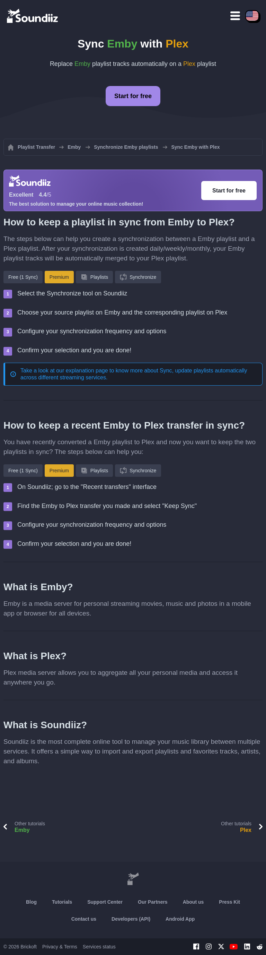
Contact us (83, 919)
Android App (180, 919)
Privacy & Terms (59, 946)
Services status (99, 946)
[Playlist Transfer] (33, 16)
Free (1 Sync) (23, 277)
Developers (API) (131, 919)
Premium (59, 277)
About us (193, 902)
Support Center (105, 902)
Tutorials (62, 902)
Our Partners (153, 902)
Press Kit (229, 902)
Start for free (133, 96)
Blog (31, 902)
